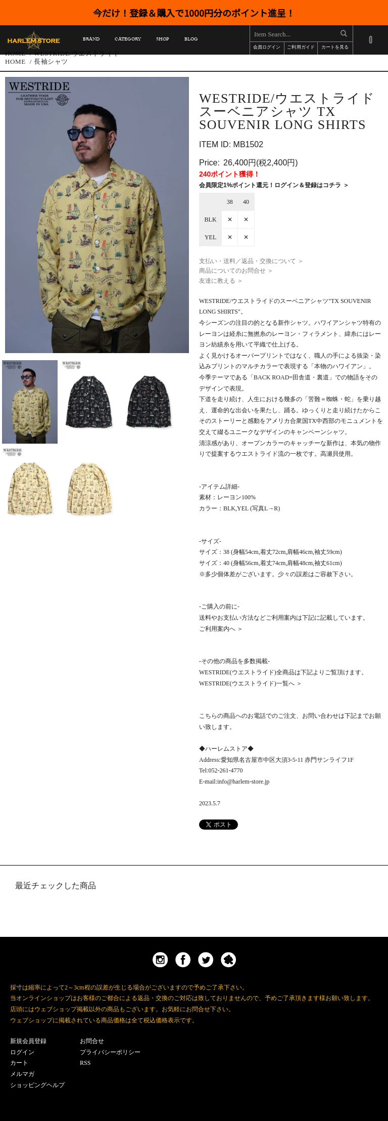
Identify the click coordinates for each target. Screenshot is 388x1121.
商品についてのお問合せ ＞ (236, 270)
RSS (85, 1062)
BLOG (191, 41)
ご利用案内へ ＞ (221, 628)
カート (19, 1062)
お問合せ (92, 1041)
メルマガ (22, 1073)
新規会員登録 (28, 1041)
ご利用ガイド (300, 48)
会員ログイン (266, 48)
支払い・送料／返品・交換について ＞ (251, 261)
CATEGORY (127, 41)
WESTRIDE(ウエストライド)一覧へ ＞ (250, 683)
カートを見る (335, 48)
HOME (15, 61)
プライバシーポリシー (110, 1052)
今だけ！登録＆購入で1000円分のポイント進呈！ (194, 12)
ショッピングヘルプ (37, 1085)
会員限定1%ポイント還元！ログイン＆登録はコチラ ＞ (274, 185)
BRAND (91, 41)
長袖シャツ (51, 61)
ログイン (22, 1052)
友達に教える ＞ (221, 280)
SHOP (162, 41)
